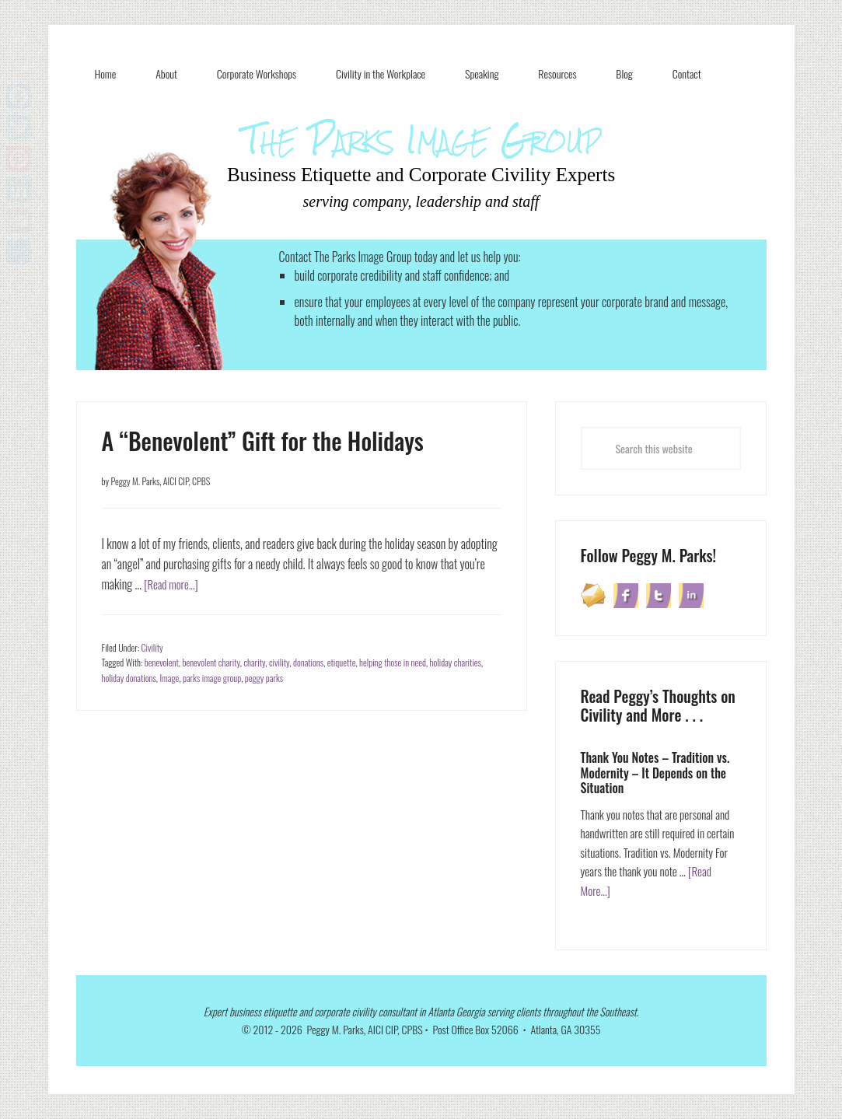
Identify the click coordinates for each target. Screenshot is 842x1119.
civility (279, 662)
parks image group (212, 677)
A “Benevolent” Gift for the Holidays (263, 440)
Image (169, 677)
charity (254, 662)
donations (308, 662)
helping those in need (392, 662)
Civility (152, 647)
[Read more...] (173, 584)
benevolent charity (210, 662)
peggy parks (264, 677)
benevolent (162, 662)
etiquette (341, 662)
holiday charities (455, 662)
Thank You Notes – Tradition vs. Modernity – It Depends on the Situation (655, 772)
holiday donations (129, 677)
